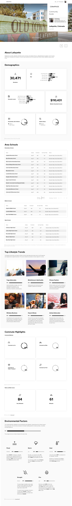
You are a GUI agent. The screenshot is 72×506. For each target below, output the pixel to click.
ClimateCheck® (17, 499)
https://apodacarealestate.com (60, 21)
